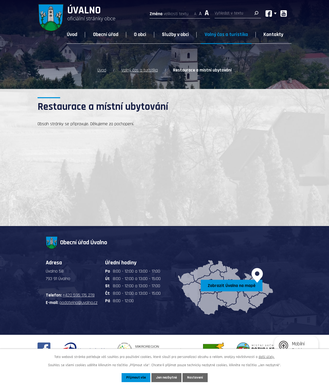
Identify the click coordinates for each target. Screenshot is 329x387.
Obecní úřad (105, 34)
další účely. (267, 357)
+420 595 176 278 (79, 295)
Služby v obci (175, 34)
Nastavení (195, 377)
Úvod (72, 34)
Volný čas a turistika (226, 34)
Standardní (200, 12)
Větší (207, 12)
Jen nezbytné (166, 377)
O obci (140, 34)
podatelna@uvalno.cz (78, 302)
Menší (195, 12)
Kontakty (273, 34)
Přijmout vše (136, 377)
